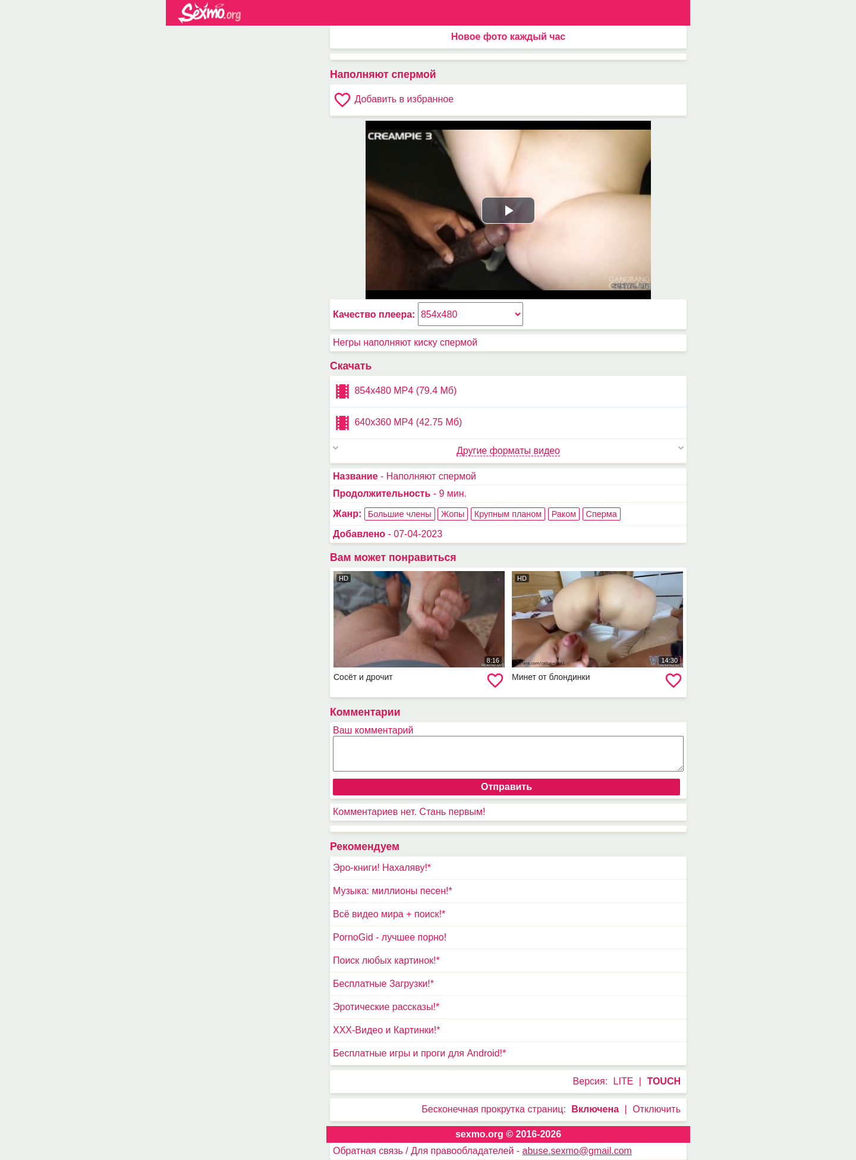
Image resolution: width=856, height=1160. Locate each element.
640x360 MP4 (397, 422)
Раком (564, 514)
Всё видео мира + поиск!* (389, 914)
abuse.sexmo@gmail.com (577, 1151)
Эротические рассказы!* (386, 1007)
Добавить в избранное (393, 99)
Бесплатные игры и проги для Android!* (419, 1053)
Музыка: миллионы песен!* (392, 891)
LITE (623, 1081)
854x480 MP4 (395, 391)
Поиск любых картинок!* (386, 960)
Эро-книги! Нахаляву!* (382, 868)
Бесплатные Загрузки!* (383, 984)
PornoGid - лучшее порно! (389, 937)
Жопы (452, 514)
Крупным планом (508, 514)
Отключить (656, 1109)
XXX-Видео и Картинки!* (386, 1030)
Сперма (601, 514)
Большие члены (400, 514)
